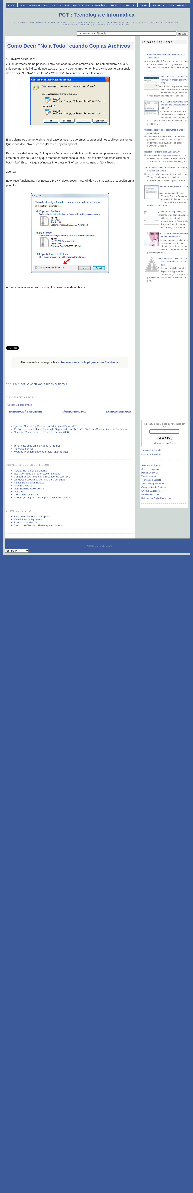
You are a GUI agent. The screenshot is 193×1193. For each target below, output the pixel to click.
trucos (49, 384)
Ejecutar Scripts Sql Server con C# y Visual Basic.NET (45, 426)
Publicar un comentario (19, 404)
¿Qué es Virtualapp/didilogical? (172, 212)
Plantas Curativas (149, 473)
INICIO (11, 5)
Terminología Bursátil (151, 480)
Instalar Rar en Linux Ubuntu (30, 470)
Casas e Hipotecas (150, 469)
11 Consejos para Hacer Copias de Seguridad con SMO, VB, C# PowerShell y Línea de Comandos (71, 429)
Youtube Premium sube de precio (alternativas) (41, 451)
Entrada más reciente (25, 411)
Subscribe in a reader (152, 450)
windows (61, 384)
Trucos (113, 5)
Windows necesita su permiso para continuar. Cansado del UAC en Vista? (174, 80)
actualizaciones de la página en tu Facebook (88, 362)
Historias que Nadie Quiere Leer (156, 498)
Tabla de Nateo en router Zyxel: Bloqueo (37, 473)
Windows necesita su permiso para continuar (40, 479)
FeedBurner (170, 443)
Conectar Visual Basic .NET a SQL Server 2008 (41, 432)
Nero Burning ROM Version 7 (30, 488)
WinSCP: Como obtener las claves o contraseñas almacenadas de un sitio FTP (174, 105)
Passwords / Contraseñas (89, 5)
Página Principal (74, 411)
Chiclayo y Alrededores (152, 491)
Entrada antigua (118, 411)
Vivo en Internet (148, 476)
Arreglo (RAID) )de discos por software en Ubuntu (42, 497)
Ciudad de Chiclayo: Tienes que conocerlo (38, 525)
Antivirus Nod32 (23, 485)
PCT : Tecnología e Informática (96, 15)
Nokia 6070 (20, 491)
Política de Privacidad (151, 454)
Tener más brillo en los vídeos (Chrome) (37, 445)
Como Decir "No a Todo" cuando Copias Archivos (68, 46)
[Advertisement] (70, 323)
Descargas (158, 5)
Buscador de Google (26, 522)
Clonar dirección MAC (26, 494)
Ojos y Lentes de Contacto (153, 487)
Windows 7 (128, 5)
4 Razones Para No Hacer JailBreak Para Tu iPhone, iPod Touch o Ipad (174, 262)
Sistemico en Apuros (150, 465)
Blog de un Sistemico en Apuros (32, 516)
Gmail (143, 5)
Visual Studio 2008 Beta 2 (29, 482)
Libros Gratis (178, 5)
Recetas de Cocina (150, 494)
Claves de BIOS (60, 5)
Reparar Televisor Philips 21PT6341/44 (162, 152)
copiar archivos (32, 384)
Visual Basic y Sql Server (28, 519)
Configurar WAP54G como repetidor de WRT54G (42, 476)
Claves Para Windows (33, 5)
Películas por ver (23, 448)
